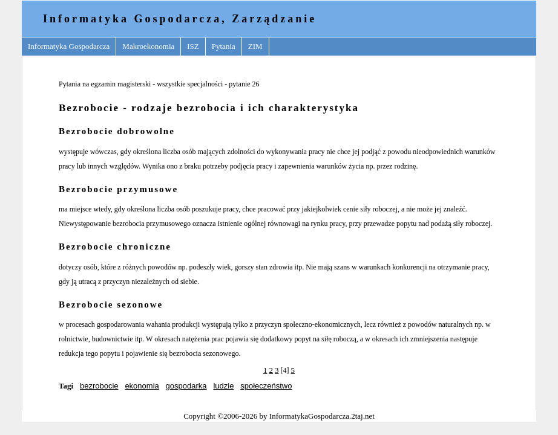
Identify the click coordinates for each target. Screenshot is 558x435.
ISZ (193, 46)
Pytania (223, 46)
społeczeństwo (266, 385)
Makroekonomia (148, 46)
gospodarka (186, 385)
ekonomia (142, 385)
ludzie (223, 385)
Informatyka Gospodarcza (69, 46)
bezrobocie (99, 385)
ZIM (255, 46)
